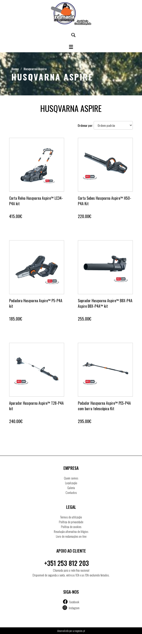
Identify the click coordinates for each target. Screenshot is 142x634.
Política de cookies (71, 526)
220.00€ (84, 216)
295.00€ (84, 421)
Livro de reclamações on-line (71, 536)
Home (15, 68)
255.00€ (84, 319)
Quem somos (71, 478)
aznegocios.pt (79, 631)
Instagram (74, 607)
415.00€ (15, 216)
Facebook (74, 601)
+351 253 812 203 (66, 563)
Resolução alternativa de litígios (71, 531)
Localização (71, 482)
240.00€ (15, 421)
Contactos (71, 492)
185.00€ (15, 319)
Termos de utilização (71, 517)
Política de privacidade (71, 521)
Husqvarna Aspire (35, 68)
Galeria (71, 487)
